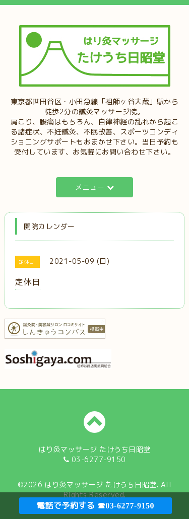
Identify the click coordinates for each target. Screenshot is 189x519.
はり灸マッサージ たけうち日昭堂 (101, 484)
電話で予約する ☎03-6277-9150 (95, 505)
